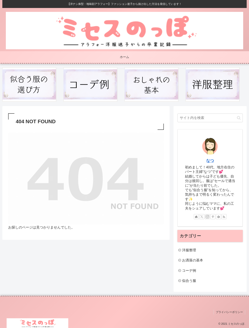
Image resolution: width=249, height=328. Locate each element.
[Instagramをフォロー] (207, 216)
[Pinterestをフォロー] (212, 216)
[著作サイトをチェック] (196, 216)
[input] (210, 117)
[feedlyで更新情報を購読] (218, 216)
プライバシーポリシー (229, 312)
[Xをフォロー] (201, 216)
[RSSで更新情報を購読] (223, 216)
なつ (210, 160)
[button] (238, 118)
